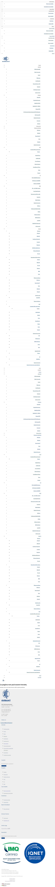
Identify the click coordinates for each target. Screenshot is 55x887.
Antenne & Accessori (36, 333)
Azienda (39, 67)
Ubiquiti (38, 141)
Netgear (38, 268)
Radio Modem (37, 200)
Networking (38, 126)
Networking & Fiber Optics (35, 257)
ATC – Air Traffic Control (36, 188)
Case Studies (51, 1)
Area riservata (51, 11)
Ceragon (38, 242)
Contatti (39, 370)
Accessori (38, 120)
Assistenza (52, 18)
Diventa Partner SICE (36, 83)
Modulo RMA (51, 23)
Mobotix (38, 133)
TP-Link (38, 253)
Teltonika (38, 245)
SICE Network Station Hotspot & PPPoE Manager (31, 112)
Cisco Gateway (37, 161)
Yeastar (38, 151)
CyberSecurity (37, 295)
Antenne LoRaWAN (37, 183)
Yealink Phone (37, 155)
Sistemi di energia (37, 362)
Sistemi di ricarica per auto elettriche (33, 364)
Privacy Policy (12, 878)
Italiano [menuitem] (4, 885)
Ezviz (39, 139)
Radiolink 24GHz (37, 103)
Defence (38, 205)
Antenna (38, 123)
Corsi (40, 368)
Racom (38, 353)
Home (39, 65)
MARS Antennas (37, 341)
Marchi (39, 228)
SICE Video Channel (36, 89)
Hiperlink (38, 97)
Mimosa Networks (36, 250)
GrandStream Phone (36, 167)
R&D (40, 186)
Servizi (39, 75)
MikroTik (38, 236)
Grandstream (37, 321)
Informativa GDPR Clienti (10, 881)
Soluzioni (38, 86)
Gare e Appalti (50, 16)
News (53, 26)
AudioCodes (38, 158)
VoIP (40, 147)
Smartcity (38, 197)
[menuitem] (6, 884)
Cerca (4, 680)
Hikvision (38, 130)
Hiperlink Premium (36, 100)
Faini (39, 347)
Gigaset (38, 173)
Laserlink (38, 220)
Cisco (39, 318)
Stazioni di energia (37, 117)
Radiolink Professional (36, 223)
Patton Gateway (37, 164)
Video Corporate (37, 72)
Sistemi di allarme (37, 301)
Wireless (39, 95)
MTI (39, 335)
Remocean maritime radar (35, 194)
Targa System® (37, 136)
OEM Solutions (37, 217)
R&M (39, 271)
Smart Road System (36, 191)
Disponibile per (5, 828)
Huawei (38, 259)
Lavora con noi (37, 92)
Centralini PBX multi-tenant (35, 149)
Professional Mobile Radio (35, 208)
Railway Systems (37, 214)
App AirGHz (52, 9)
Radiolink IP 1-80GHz (36, 106)
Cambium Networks (36, 239)
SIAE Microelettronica (36, 247)
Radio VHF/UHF (37, 351)
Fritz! (39, 274)
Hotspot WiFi (38, 109)
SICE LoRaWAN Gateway (36, 177)
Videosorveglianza (37, 128)
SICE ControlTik (37, 114)
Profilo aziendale (37, 69)
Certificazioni (38, 80)
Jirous (39, 344)
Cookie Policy (12, 879)
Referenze (38, 78)
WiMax (39, 211)
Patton (38, 324)
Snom (39, 170)
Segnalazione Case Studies (48, 6)
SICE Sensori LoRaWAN (36, 180)
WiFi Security (38, 226)
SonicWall (38, 297)
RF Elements (37, 338)
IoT (40, 175)
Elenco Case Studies (49, 3)
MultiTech (38, 359)
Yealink (38, 315)
